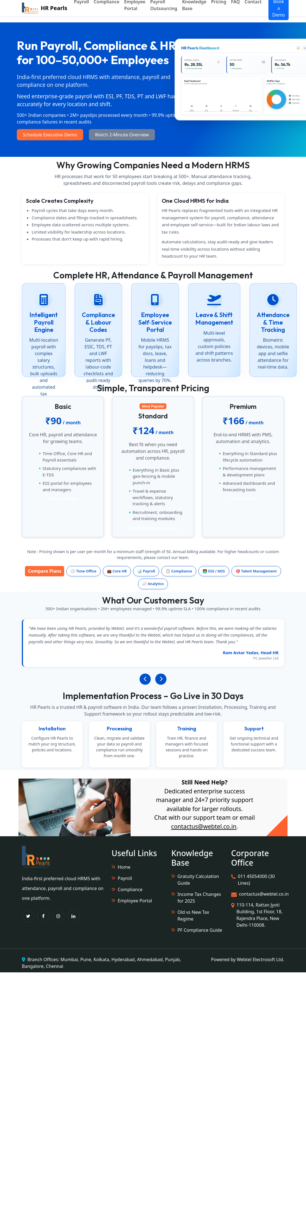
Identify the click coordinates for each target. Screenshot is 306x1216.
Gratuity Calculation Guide (198, 879)
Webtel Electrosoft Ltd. (260, 959)
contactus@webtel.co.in (204, 826)
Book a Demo (63, 499)
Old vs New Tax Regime (193, 915)
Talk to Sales (243, 499)
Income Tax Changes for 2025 (199, 897)
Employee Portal (135, 901)
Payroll (125, 878)
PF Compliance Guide (199, 930)
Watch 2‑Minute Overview (122, 135)
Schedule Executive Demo (50, 135)
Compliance (130, 889)
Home (124, 867)
